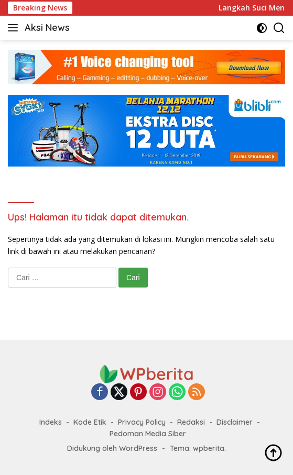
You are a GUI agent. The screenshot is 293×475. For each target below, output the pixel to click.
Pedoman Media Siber (148, 433)
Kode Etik (89, 422)
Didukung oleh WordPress (112, 448)
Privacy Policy (142, 422)
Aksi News (47, 27)
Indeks (50, 422)
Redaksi (191, 422)
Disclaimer (234, 422)
